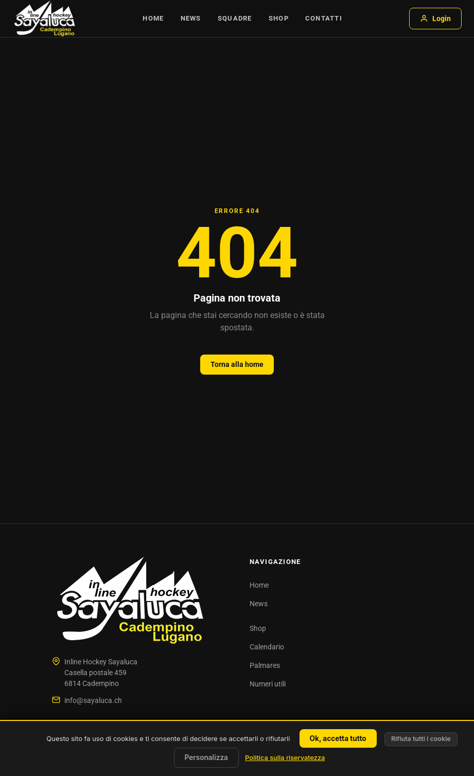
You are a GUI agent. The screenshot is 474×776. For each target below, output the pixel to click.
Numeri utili (268, 684)
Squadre (235, 18)
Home (153, 18)
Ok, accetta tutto (338, 738)
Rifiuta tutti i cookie (421, 739)
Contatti (323, 18)
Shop (279, 18)
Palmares (265, 665)
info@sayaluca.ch (93, 700)
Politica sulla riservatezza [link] (285, 758)
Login (435, 18)
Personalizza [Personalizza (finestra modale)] (206, 757)
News (191, 18)
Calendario (267, 647)
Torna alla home (237, 364)
